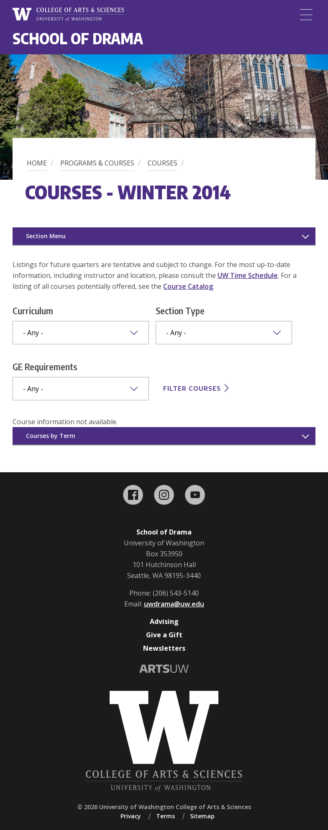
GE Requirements (45, 366)
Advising (164, 621)
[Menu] (306, 14)
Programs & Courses (97, 163)
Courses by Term (50, 436)
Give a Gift (164, 634)
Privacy (130, 816)
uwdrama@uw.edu (174, 603)
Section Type (180, 310)
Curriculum (33, 310)
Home (37, 163)
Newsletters (164, 648)
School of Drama (78, 38)
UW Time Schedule (248, 275)
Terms (165, 816)
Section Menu (46, 236)
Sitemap (202, 816)
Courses (162, 163)
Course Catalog (188, 286)
